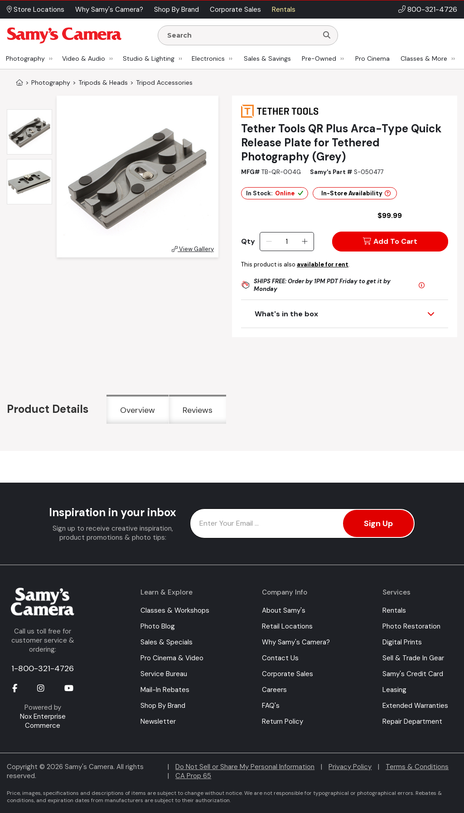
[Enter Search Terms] (241, 35)
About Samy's (283, 610)
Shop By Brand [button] (176, 9)
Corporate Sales (287, 673)
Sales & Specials (166, 642)
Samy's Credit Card (412, 673)
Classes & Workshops (174, 610)
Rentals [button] (283, 9)
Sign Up (378, 523)
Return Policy (282, 721)
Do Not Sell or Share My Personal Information (244, 766)
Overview (137, 410)
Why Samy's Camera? (296, 642)
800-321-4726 (432, 9)
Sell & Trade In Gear (413, 658)
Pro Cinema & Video (171, 658)
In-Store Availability (356, 193)
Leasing (394, 689)
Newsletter (158, 721)
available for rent (322, 264)
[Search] (326, 35)
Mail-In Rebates (164, 689)
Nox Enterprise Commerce (43, 721)
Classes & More (424, 58)
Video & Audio (83, 58)
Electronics (208, 58)
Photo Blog (157, 626)
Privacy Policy (350, 766)
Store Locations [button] (35, 9)
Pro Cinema (372, 58)
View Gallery (193, 249)
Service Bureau (163, 673)
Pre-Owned (319, 58)
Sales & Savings (267, 58)
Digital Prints (402, 642)
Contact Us (280, 658)
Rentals (394, 610)
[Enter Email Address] (302, 523)
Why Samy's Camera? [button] (109, 9)
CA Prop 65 (193, 775)
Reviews (198, 410)
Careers (274, 689)
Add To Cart (390, 241)
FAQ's (271, 705)
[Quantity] (286, 241)
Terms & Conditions (417, 766)
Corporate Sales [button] (235, 9)
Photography (25, 58)
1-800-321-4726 (42, 668)
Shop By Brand (162, 705)
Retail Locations (287, 626)
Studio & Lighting (148, 58)
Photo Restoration (411, 626)
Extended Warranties (415, 705)
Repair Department (412, 721)
